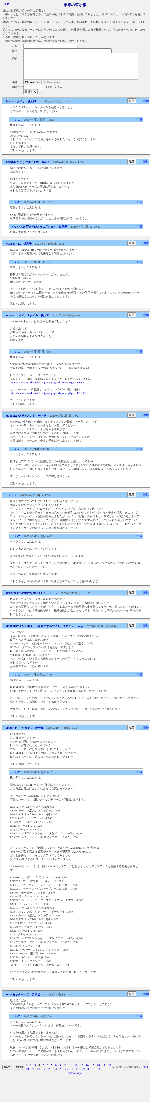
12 (76, 1070)
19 (27, 1074)
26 (66, 1074)
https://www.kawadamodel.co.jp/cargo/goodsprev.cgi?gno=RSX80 (47, 387)
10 (65, 1070)
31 (94, 1074)
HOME (8, 3)
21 (38, 1074)
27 (72, 1074)
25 (61, 1074)
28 (77, 1074)
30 (88, 1074)
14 (87, 1070)
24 (55, 1074)
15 (92, 1070)
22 (44, 1074)
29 (83, 1074)
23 (49, 1074)
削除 (146, 105)
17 (104, 1070)
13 (81, 1070)
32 (100, 1074)
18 (109, 1070)
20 (33, 1074)
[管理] (145, 1072)
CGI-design (75, 1078)
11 (70, 1070)
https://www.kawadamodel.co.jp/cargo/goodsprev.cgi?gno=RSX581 (48, 398)
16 (98, 1070)
